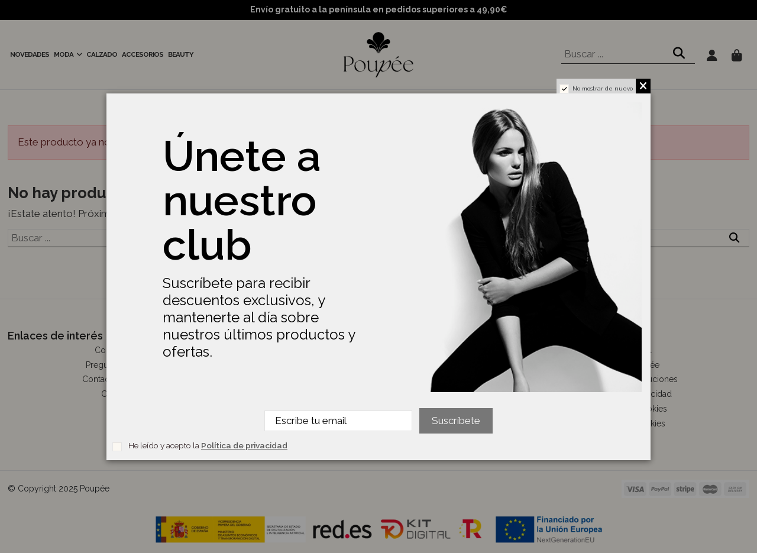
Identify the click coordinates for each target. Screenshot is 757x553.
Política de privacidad (244, 445)
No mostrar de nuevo (602, 88)
